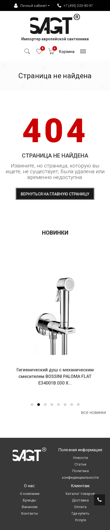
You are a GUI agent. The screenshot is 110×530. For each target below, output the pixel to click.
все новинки (93, 412)
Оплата (80, 507)
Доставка (80, 500)
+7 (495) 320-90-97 (75, 5)
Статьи (80, 464)
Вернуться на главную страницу (55, 194)
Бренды (29, 500)
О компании (29, 494)
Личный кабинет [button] (30, 5)
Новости (80, 458)
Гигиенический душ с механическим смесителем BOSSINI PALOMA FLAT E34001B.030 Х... (55, 376)
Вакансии (29, 507)
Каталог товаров (80, 494)
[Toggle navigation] (83, 52)
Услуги (80, 520)
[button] (32, 404)
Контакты (29, 513)
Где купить (80, 513)
